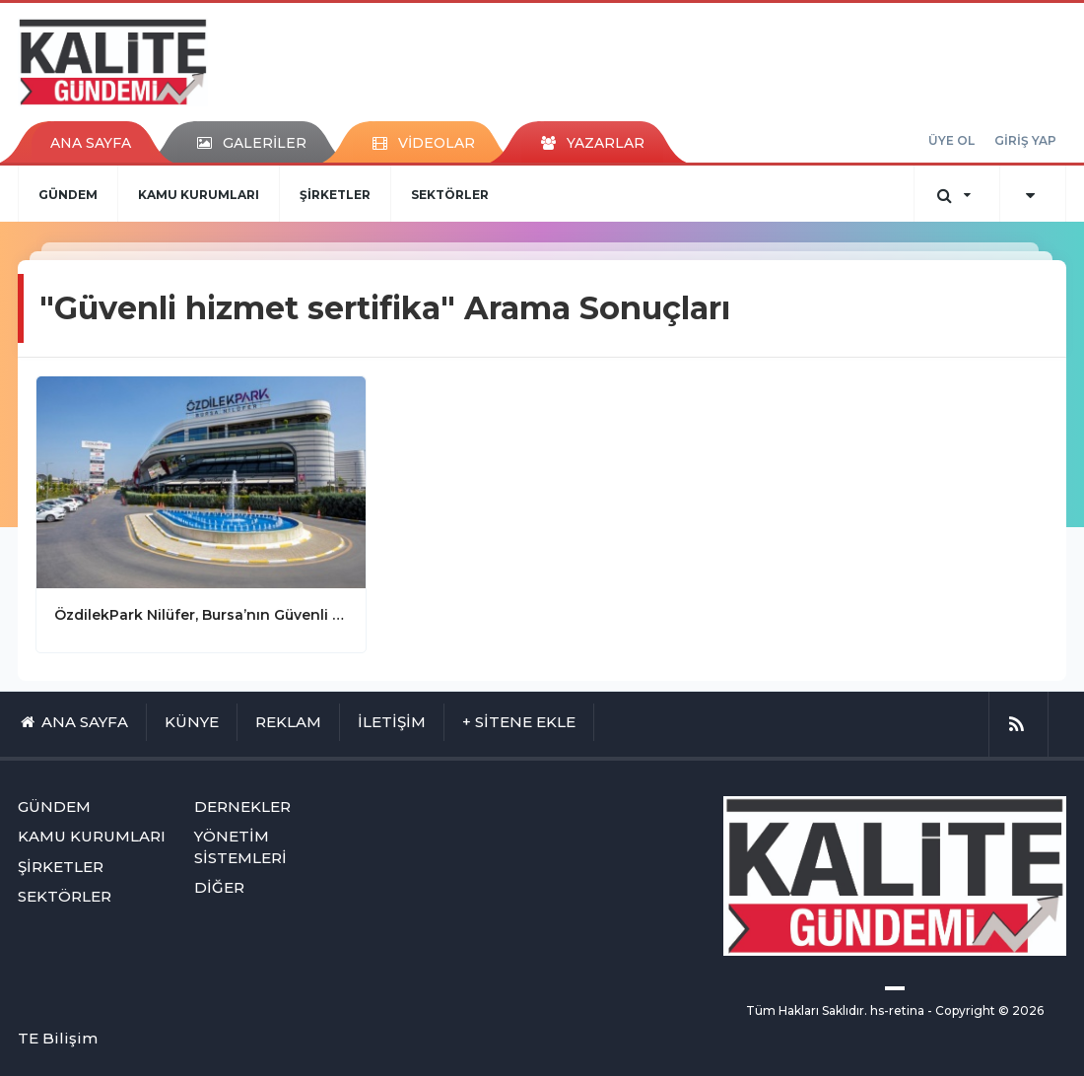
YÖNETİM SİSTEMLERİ (240, 846)
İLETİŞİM (392, 721)
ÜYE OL (951, 140)
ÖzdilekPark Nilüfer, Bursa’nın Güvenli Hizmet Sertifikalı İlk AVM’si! (201, 615)
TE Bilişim (58, 1038)
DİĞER (219, 887)
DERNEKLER (242, 806)
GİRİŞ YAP (1025, 140)
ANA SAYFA (90, 143)
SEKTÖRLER (450, 194)
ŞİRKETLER (335, 194)
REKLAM (288, 721)
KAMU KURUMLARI (198, 194)
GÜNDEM (68, 194)
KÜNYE (192, 721)
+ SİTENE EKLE (519, 721)
